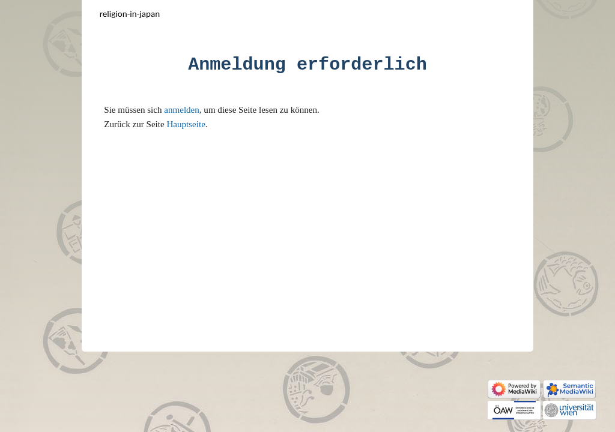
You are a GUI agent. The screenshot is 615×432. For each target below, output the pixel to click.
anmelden (181, 110)
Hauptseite (185, 124)
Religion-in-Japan (130, 13)
